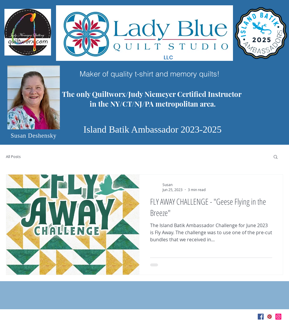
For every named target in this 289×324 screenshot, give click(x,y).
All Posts (13, 156)
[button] (275, 157)
